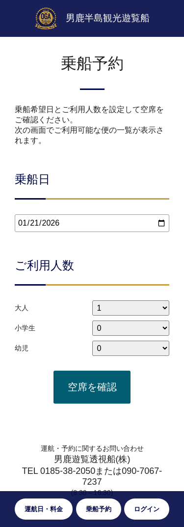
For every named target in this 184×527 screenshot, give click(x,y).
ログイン (146, 509)
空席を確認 (92, 386)
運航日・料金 (44, 509)
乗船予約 (98, 509)
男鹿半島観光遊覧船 (108, 18)
